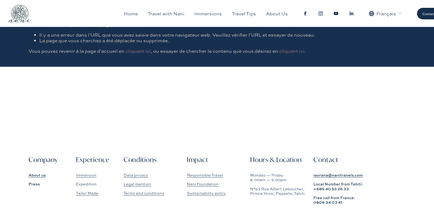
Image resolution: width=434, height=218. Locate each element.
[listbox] (385, 13)
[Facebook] (305, 13)
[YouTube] (336, 13)
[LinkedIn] (351, 13)
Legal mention (137, 184)
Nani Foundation (203, 184)
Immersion (86, 175)
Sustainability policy (206, 193)
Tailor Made (87, 193)
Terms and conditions (144, 193)
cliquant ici (138, 51)
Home (131, 13)
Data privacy (136, 175)
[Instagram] (320, 13)
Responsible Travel (205, 175)
